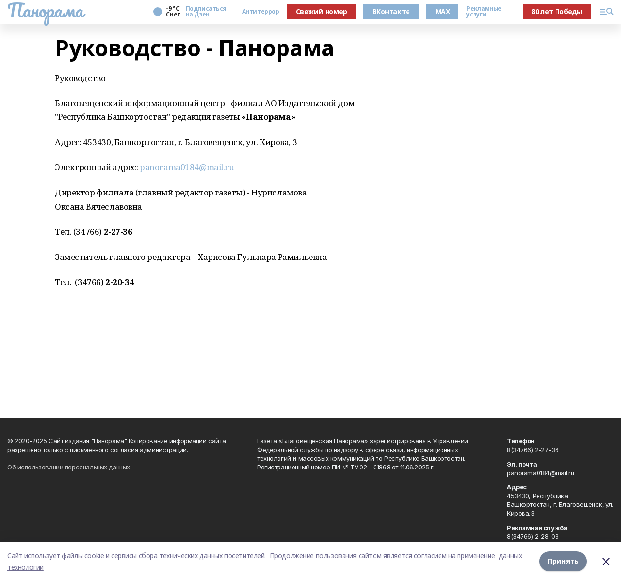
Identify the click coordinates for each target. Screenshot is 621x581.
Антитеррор (260, 12)
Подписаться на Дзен (206, 11)
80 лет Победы (557, 11)
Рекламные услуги (483, 11)
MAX (442, 11)
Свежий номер (321, 11)
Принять (563, 561)
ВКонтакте (390, 11)
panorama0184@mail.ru (187, 167)
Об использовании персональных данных (68, 467)
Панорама (45, 10)
